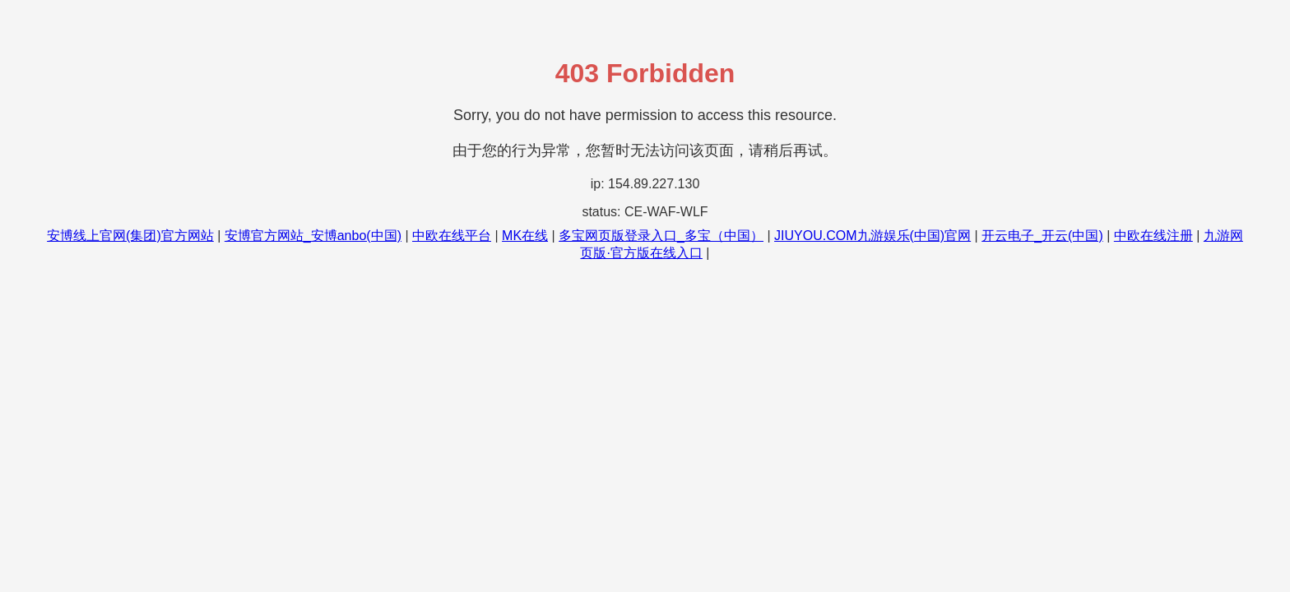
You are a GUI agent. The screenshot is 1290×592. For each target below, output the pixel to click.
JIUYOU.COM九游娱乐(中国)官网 (872, 236)
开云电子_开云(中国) (1042, 236)
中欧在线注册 (1153, 236)
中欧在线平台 (451, 236)
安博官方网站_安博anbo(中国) (313, 236)
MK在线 (525, 236)
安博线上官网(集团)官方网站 (130, 236)
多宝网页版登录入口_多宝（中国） (661, 236)
